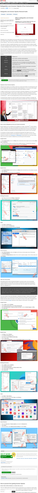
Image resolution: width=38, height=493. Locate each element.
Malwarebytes (19, 135)
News (2, 2)
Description (3, 14)
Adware (2, 3)
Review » (13, 472)
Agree (13, 491)
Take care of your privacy (4, 30)
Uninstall (20, 80)
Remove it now (4, 80)
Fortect (18, 80)
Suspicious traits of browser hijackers (6, 23)
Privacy (25, 80)
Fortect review (18, 458)
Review (6, 478)
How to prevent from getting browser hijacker (7, 32)
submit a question (3, 462)
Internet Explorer (3, 28)
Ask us (19, 2)
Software (11, 2)
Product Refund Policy (13, 474)
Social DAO (24, 2)
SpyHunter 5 (19, 70)
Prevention (15, 14)
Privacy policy (2, 491)
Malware (6, 2)
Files (15, 2)
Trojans (26, 3)
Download (3, 478)
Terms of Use (22, 458)
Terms (22, 80)
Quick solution (9, 14)
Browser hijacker (14, 3)
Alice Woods (3, 8)
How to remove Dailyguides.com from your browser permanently (7, 26)
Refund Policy (30, 458)
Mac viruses (21, 3)
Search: (30, 0)
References (2, 34)
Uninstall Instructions (19, 474)
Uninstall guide (35, 458)
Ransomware (7, 3)
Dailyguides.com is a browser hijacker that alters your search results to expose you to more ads (7, 21)
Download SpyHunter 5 (6, 472)
